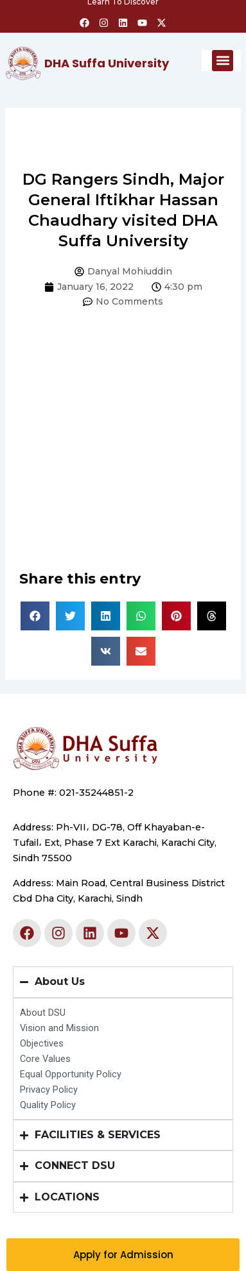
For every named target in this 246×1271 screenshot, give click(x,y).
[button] (222, 60)
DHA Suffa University (106, 63)
